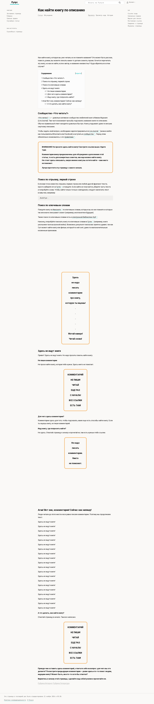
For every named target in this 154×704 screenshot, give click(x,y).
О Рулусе (30, 700)
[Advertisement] (75, 37)
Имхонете (57, 210)
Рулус (14, 2)
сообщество (89, 134)
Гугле (58, 187)
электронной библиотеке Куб (84, 217)
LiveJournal (93, 131)
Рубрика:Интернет (45, 683)
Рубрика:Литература (61, 683)
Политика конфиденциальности (15, 700)
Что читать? (43, 118)
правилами (69, 137)
